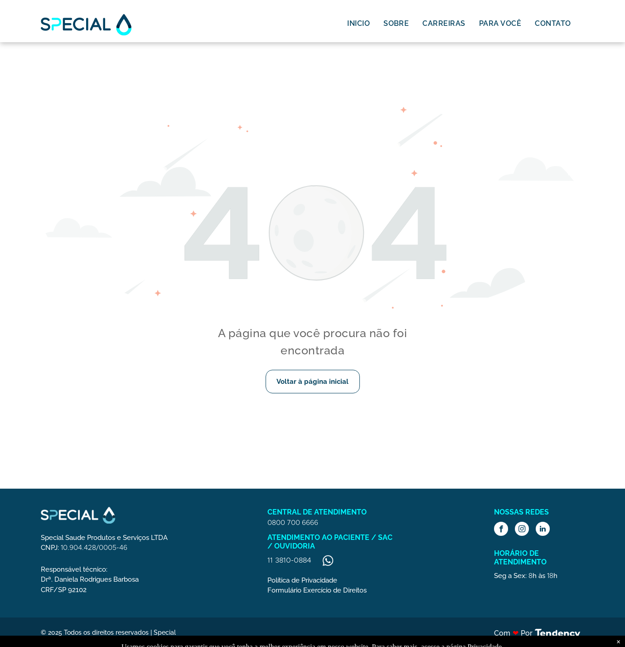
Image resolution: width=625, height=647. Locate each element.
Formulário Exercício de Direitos (317, 590)
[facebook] (501, 530)
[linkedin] (543, 530)
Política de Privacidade (302, 580)
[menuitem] (358, 23)
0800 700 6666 (292, 523)
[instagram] (522, 530)
